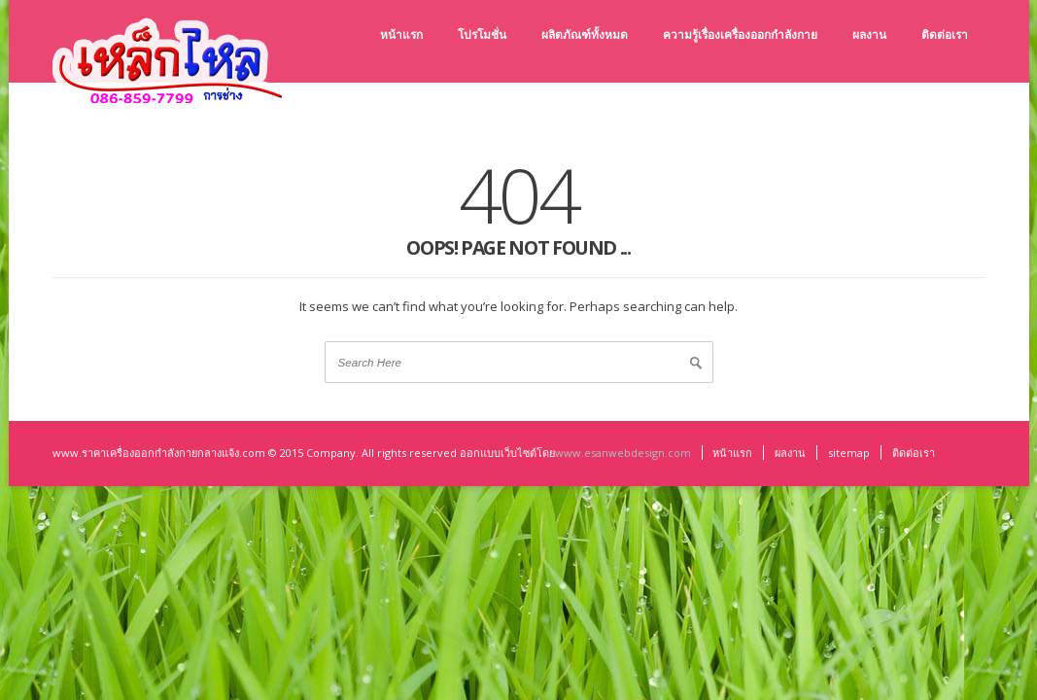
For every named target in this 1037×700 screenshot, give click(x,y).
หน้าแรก (732, 452)
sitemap (849, 452)
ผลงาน (790, 452)
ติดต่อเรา (913, 452)
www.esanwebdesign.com (623, 452)
